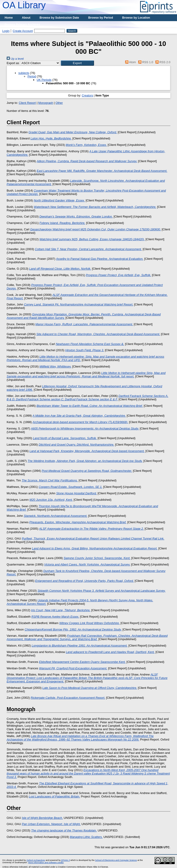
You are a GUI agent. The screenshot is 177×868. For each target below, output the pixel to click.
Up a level (15, 58)
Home (9, 17)
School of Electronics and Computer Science (116, 860)
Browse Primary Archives (22, 24)
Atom (130, 62)
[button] (77, 63)
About (26, 17)
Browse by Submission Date (59, 17)
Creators (87, 95)
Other (59, 103)
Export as (13, 63)
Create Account (23, 31)
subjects (23, 73)
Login (5, 31)
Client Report (27, 103)
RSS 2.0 (162, 62)
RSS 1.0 (145, 62)
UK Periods (44, 80)
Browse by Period (100, 17)
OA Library (24, 5)
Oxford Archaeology (35, 860)
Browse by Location (136, 17)
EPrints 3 (65, 860)
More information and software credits (46, 862)
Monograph (45, 103)
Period (32, 76)
